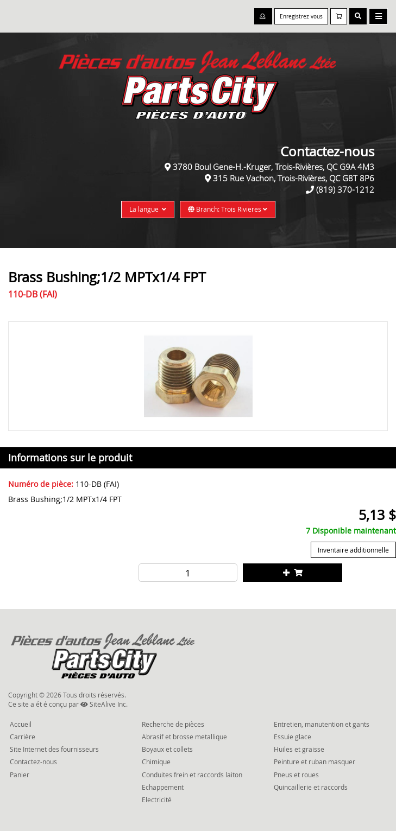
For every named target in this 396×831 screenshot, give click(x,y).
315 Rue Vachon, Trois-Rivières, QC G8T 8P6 (293, 178)
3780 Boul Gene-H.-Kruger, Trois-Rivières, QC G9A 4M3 (273, 166)
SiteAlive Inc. (104, 704)
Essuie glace (292, 736)
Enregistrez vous (301, 16)
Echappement (163, 787)
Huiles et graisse (299, 749)
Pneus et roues (296, 774)
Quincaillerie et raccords (311, 787)
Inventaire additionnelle (353, 549)
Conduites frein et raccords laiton (192, 774)
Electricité (157, 799)
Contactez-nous (33, 761)
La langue (147, 209)
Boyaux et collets (167, 749)
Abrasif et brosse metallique (184, 736)
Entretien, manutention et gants (321, 724)
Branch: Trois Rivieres (227, 209)
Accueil (21, 724)
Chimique (156, 761)
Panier (19, 774)
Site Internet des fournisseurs (54, 749)
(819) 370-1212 (345, 189)
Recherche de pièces (173, 724)
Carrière (22, 736)
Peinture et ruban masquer (314, 761)
